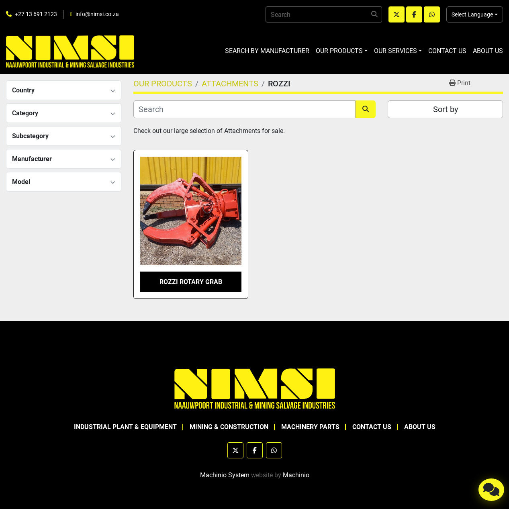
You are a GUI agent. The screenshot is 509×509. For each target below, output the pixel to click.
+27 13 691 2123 (36, 14)
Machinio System (224, 475)
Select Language (472, 14)
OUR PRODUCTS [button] (339, 51)
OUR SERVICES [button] (395, 51)
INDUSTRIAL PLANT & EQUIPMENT (125, 427)
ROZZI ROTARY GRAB (190, 282)
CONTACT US (447, 51)
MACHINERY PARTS (310, 427)
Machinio (296, 475)
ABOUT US (488, 51)
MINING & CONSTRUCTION (229, 427)
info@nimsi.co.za (97, 14)
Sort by (445, 109)
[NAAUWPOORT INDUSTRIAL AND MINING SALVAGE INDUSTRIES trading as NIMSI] (254, 388)
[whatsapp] (432, 14)
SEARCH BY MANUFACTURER (267, 51)
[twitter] (396, 14)
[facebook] (414, 14)
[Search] (324, 14)
